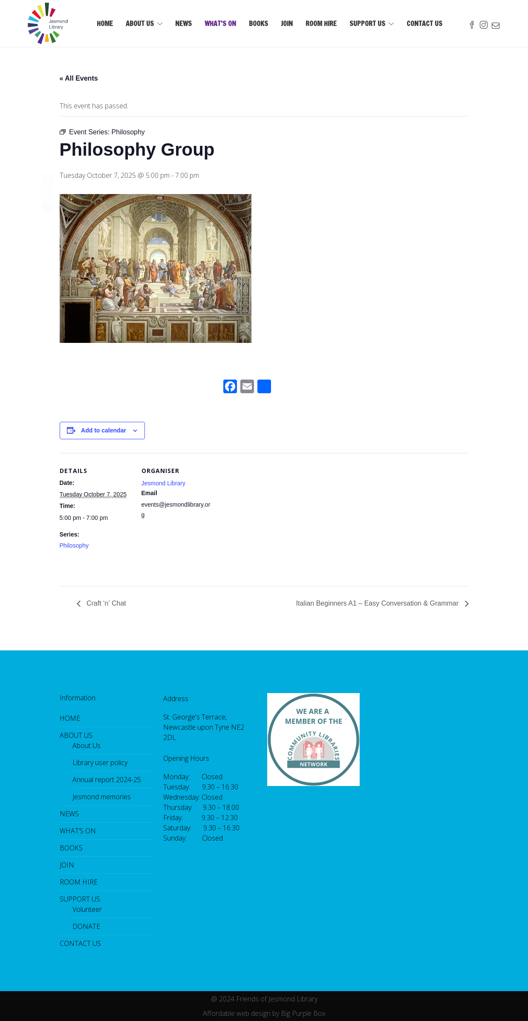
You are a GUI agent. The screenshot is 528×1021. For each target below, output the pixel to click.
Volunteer (87, 909)
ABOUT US (140, 23)
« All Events (79, 78)
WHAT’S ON (220, 23)
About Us (86, 745)
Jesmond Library (163, 483)
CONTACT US (424, 23)
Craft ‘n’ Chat (105, 603)
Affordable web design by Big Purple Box (264, 1013)
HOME (105, 23)
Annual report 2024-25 (106, 779)
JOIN (287, 23)
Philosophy (74, 545)
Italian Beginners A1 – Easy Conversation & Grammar (378, 603)
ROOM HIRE (321, 23)
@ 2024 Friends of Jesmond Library (264, 999)
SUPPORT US (367, 23)
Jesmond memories (101, 796)
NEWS (183, 23)
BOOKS (258, 23)
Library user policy (99, 762)
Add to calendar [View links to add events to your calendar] (103, 430)
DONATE (86, 926)
